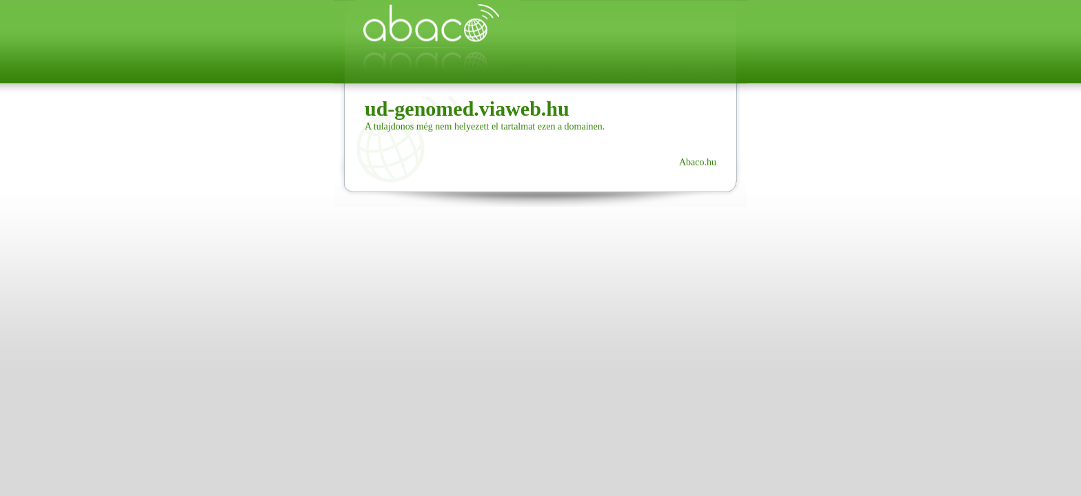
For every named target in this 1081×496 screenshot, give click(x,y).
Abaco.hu (697, 162)
